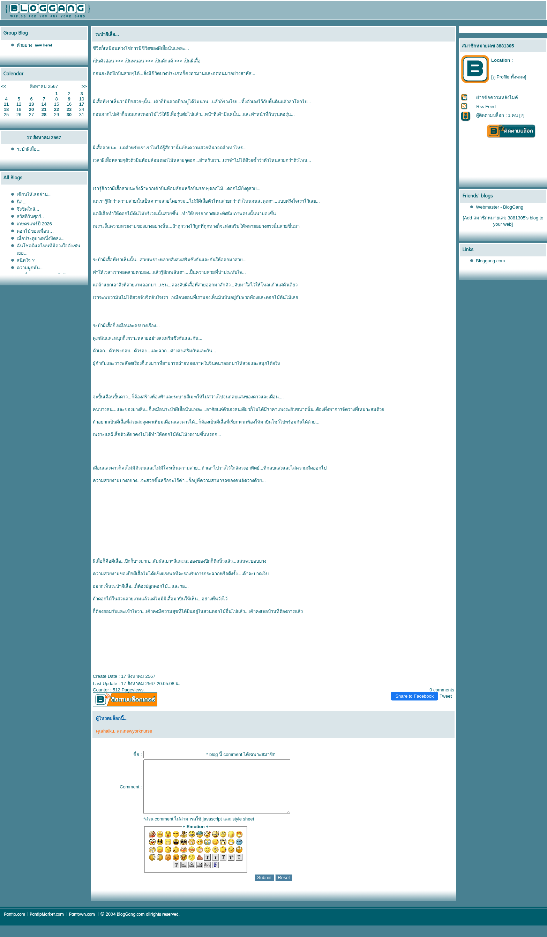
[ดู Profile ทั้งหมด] (508, 77)
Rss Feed (486, 106)
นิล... (22, 201)
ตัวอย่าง (24, 45)
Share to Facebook (414, 696)
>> (84, 86)
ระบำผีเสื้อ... (28, 149)
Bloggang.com (490, 260)
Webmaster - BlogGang (499, 207)
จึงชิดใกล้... (28, 209)
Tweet (446, 696)
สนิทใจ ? (26, 260)
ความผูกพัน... (30, 267)
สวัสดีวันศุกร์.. (30, 216)
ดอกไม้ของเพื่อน (35, 231)
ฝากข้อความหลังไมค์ (497, 97)
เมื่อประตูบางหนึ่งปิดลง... (41, 238)
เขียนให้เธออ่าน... (34, 194)
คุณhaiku (105, 731)
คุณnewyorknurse (134, 731)
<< (3, 86)
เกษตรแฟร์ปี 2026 (34, 223)
